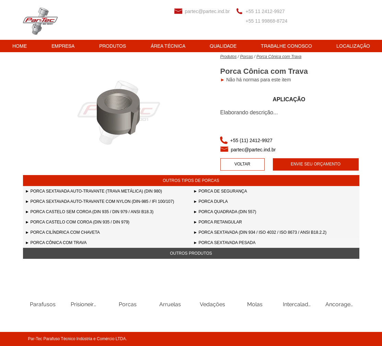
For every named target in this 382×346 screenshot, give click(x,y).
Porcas (246, 56)
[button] (191, 180)
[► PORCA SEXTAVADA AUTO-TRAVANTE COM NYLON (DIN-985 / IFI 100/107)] (107, 201)
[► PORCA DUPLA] (275, 201)
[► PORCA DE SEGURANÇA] (275, 191)
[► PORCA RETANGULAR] (275, 222)
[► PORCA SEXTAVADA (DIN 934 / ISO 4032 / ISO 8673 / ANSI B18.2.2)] (275, 232)
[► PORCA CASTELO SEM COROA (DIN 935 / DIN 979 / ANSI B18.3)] (107, 212)
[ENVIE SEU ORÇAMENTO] (316, 164)
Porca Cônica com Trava (278, 56)
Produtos (228, 56)
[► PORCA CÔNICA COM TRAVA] (107, 243)
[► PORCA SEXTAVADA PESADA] (275, 243)
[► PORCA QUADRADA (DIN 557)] (275, 212)
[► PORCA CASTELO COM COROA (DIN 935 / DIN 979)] (107, 222)
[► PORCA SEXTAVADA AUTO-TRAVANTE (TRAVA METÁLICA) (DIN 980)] (107, 191)
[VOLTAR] (242, 164)
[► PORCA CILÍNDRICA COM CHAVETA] (107, 232)
